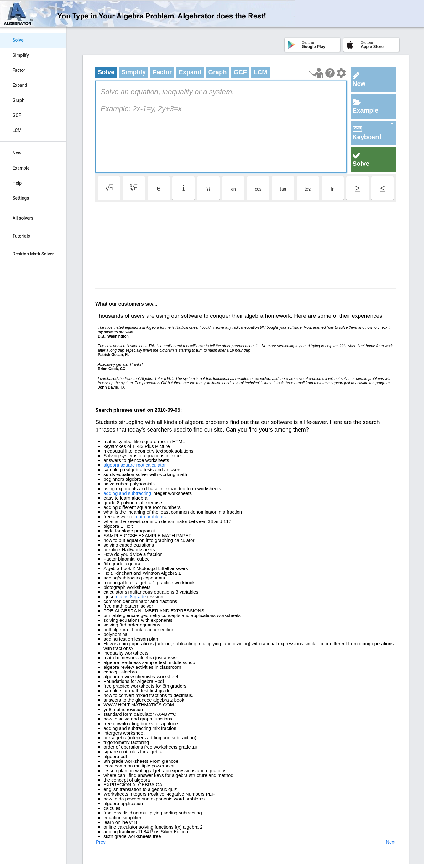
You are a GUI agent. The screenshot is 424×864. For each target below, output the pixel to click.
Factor (19, 70)
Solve (18, 40)
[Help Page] (330, 73)
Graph (18, 100)
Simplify (21, 55)
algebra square (119, 465)
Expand (20, 85)
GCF (17, 115)
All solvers (23, 218)
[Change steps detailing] (341, 73)
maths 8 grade (131, 596)
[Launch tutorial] (316, 73)
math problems (149, 516)
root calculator (151, 465)
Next (390, 842)
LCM (17, 130)
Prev (101, 842)
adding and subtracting (127, 493)
